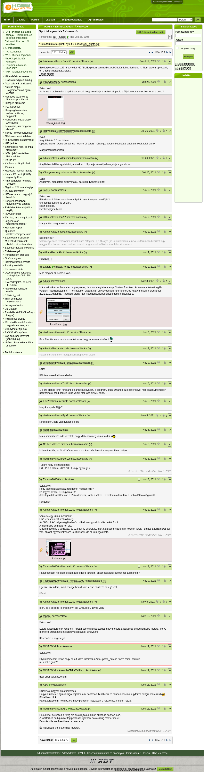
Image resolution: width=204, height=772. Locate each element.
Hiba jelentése (160, 753)
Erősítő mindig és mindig (18, 80)
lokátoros (48, 61)
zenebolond (49, 362)
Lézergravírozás (14, 305)
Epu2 (46, 401)
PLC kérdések (12, 106)
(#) (40, 61)
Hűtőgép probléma (15, 103)
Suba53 (67, 61)
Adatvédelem (69, 753)
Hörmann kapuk (13, 227)
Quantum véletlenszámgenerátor (18, 232)
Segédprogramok (72, 19)
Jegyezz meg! (188, 48)
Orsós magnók (13, 258)
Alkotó (46, 158)
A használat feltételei (48, 753)
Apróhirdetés (96, 19)
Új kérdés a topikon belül (150, 32)
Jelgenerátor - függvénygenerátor (15, 222)
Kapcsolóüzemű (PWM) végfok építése (18, 176)
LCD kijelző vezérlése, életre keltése (17, 155)
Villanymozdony (51, 82)
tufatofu (47, 266)
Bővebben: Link (47, 697)
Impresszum (132, 753)
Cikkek (21, 19)
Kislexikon (178, 2)
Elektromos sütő (14, 269)
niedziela (48, 332)
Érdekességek (13, 251)
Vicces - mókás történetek (19, 132)
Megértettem (165, 769)
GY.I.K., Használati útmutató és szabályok (101, 753)
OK (197, 19)
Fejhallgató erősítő (15, 318)
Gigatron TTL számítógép (19, 187)
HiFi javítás (11, 143)
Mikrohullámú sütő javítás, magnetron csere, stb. (19, 324)
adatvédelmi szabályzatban (129, 768)
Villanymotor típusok (16, 329)
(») (91, 61)
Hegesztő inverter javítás (18, 170)
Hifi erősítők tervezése (17, 76)
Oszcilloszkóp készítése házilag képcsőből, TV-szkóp (18, 275)
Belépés (188, 56)
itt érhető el (121, 290)
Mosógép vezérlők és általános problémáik (16, 98)
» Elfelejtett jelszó (184, 63)
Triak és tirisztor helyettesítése (13, 300)
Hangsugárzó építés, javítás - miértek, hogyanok (16, 113)
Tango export (46, 74)
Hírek (7, 19)
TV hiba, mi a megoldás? (18, 217)
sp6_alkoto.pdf (91, 44)
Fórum (35, 19)
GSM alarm (11, 308)
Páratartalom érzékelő (17, 254)
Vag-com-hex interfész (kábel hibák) (17, 337)
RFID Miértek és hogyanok (19, 140)
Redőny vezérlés (14, 265)
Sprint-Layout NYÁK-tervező (58, 31)
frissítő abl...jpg (58, 324)
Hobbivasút (157, 2)
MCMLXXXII (50, 646)
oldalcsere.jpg (58, 558)
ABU (45, 684)
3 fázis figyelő (12, 295)
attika (46, 217)
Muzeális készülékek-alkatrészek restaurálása (19, 242)
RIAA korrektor (13, 213)
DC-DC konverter (14, 191)
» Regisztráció (183, 68)
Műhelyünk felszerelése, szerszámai (18, 121)
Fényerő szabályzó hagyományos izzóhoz (17, 202)
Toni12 (46, 190)
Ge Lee (47, 444)
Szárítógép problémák (17, 237)
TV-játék (9, 167)
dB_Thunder (59, 36)
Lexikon (50, 19)
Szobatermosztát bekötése (19, 247)
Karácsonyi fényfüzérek (18, 163)
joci (45, 130)
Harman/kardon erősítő (17, 262)
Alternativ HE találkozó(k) (18, 83)
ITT (50, 258)
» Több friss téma (12, 352)
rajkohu (47, 616)
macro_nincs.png (55, 123)
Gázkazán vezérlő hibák (18, 136)
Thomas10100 (51, 479)
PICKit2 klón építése (16, 332)
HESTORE (167, 2)
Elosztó (146, 753)
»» (74, 740)
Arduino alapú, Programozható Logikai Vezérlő (18, 90)
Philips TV (10, 160)
